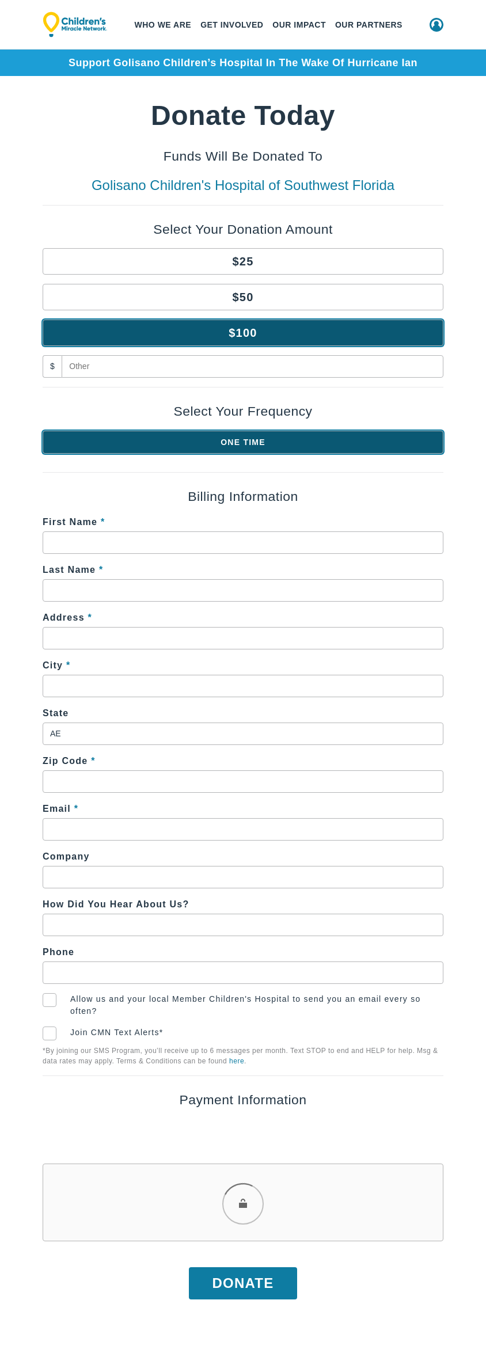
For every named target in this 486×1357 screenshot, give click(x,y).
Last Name (73, 570)
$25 (242, 261)
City (56, 665)
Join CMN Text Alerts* (116, 1032)
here (236, 1061)
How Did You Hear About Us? (116, 904)
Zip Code (69, 761)
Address (67, 617)
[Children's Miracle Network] (75, 24)
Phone (58, 952)
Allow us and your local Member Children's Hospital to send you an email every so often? (245, 1005)
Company (66, 856)
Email (60, 809)
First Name (74, 522)
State (56, 713)
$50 (242, 297)
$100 (243, 332)
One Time (243, 442)
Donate (243, 1283)
